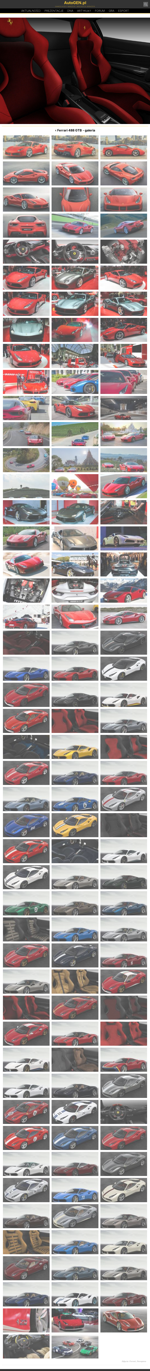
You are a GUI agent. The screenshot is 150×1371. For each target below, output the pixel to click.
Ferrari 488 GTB (69, 130)
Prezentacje (54, 10)
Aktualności (31, 10)
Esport (123, 10)
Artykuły (84, 10)
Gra (111, 10)
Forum (100, 10)
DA (70, 10)
